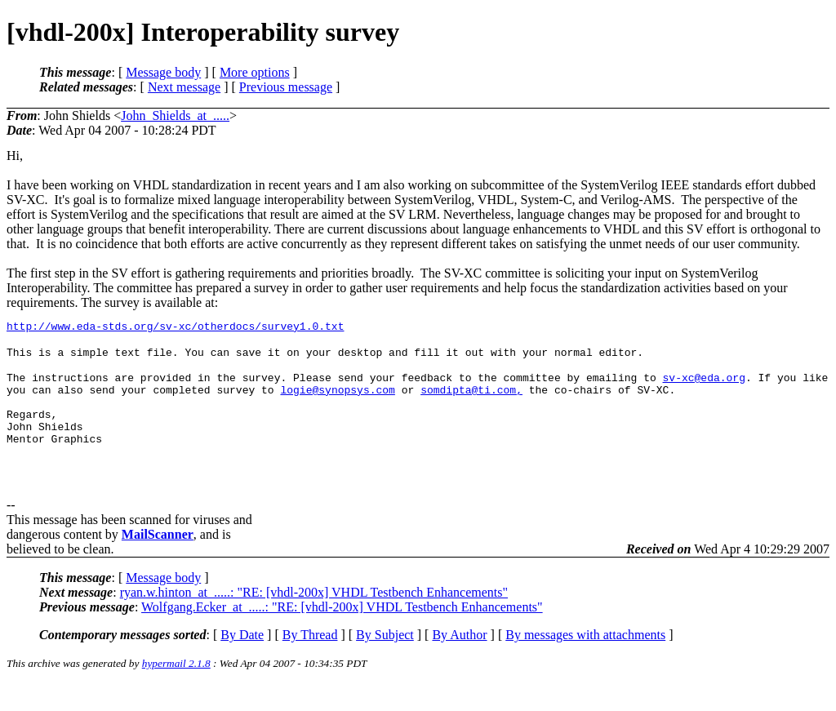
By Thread (310, 662)
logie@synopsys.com (337, 405)
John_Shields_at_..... (175, 115)
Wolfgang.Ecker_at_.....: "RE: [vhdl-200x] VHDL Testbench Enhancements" (342, 635)
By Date (242, 662)
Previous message (285, 87)
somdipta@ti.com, (471, 405)
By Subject (385, 662)
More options (255, 72)
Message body (163, 72)
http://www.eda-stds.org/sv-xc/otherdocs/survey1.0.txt (175, 328)
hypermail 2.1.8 (176, 691)
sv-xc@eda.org (703, 390)
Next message (184, 87)
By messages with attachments (585, 662)
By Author (459, 662)
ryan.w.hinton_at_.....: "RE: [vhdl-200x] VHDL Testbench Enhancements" (314, 620)
